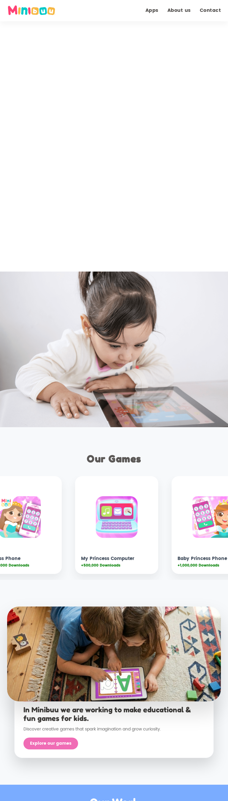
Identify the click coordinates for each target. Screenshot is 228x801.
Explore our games (51, 743)
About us (179, 10)
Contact (210, 10)
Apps (152, 10)
